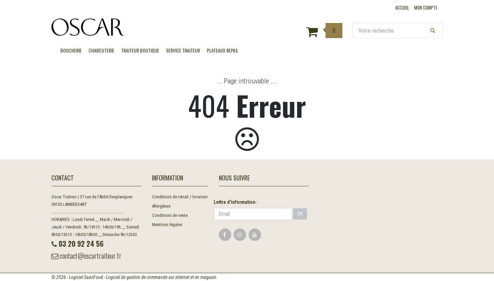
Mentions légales (167, 224)
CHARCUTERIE (101, 50)
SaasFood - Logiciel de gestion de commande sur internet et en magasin (150, 277)
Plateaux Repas (222, 50)
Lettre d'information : (236, 202)
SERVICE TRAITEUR (183, 50)
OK (300, 214)
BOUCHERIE (71, 50)
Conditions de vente (170, 215)
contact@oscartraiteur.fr (86, 255)
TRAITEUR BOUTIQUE (140, 50)
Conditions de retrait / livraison (180, 196)
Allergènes (161, 206)
